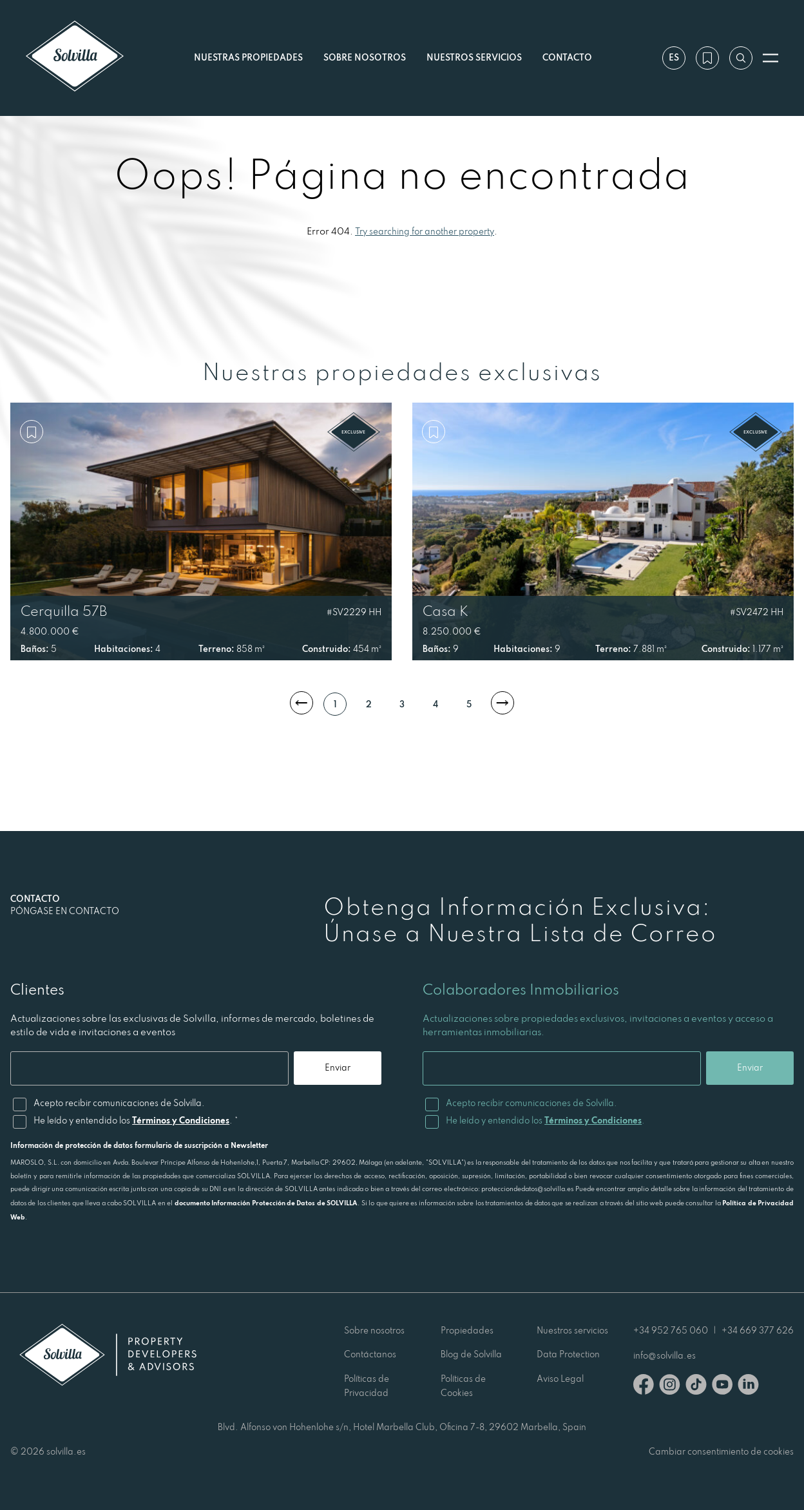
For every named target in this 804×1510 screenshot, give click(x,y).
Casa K (445, 611)
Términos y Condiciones (180, 1120)
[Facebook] (643, 1386)
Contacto (567, 57)
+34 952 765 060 (670, 1330)
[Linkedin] (748, 1386)
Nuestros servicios (474, 57)
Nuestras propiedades (248, 57)
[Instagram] (669, 1386)
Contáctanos (370, 1354)
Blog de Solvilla (471, 1354)
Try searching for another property (424, 231)
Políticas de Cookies (463, 1386)
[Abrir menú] (770, 58)
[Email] (149, 1068)
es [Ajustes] (674, 57)
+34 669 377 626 (758, 1330)
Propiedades (467, 1330)
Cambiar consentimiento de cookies (721, 1451)
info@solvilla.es (664, 1355)
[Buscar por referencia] (740, 58)
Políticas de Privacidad (366, 1386)
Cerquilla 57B (64, 611)
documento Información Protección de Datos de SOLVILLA (266, 1202)
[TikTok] (696, 1386)
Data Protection (568, 1354)
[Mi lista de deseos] (707, 58)
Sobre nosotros (364, 57)
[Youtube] (722, 1386)
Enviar (337, 1067)
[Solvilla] (75, 58)
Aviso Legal (560, 1378)
